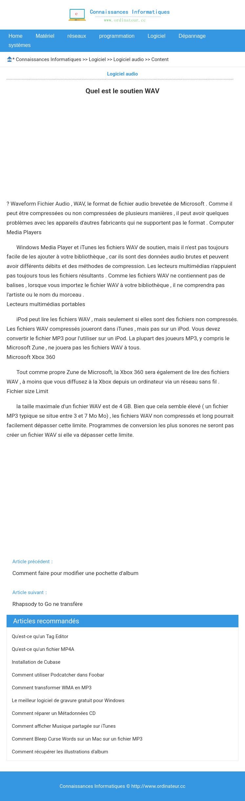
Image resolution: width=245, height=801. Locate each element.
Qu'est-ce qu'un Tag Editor (41, 636)
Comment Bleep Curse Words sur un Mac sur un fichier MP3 (78, 739)
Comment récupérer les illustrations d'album (60, 752)
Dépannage (192, 36)
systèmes (20, 45)
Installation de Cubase (37, 662)
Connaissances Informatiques (48, 59)
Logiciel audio (128, 59)
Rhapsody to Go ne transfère (48, 604)
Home (16, 36)
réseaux (77, 36)
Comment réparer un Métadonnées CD (54, 713)
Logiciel (156, 36)
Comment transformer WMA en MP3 (52, 688)
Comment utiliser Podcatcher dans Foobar (58, 675)
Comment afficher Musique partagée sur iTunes (64, 726)
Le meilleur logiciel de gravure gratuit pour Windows (69, 700)
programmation (117, 36)
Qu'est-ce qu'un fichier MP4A (43, 649)
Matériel (45, 36)
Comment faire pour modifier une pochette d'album (76, 573)
